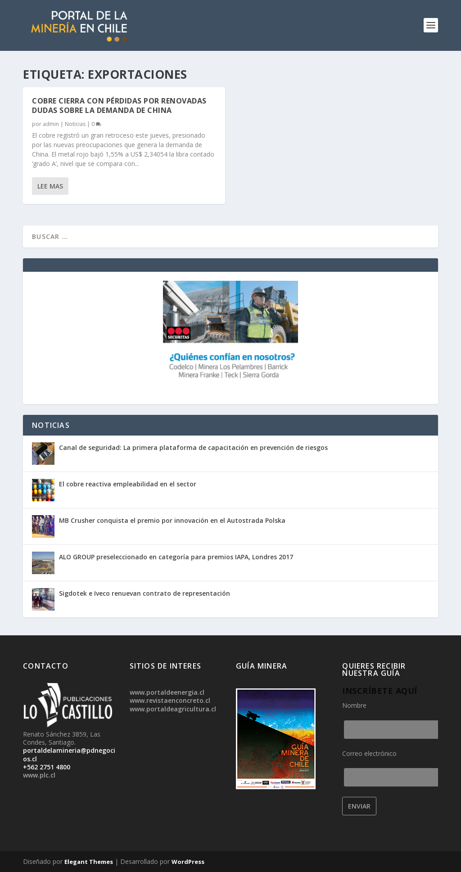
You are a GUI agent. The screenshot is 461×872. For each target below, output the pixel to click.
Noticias (75, 124)
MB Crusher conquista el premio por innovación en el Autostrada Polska (172, 520)
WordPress (188, 862)
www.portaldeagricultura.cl (173, 709)
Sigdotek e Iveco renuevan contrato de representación (144, 593)
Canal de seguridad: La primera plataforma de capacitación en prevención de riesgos (193, 447)
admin (51, 124)
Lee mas (50, 186)
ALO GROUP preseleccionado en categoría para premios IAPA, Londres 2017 (176, 557)
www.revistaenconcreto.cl (170, 700)
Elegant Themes (88, 862)
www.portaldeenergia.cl (167, 692)
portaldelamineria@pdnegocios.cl (69, 754)
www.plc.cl (39, 775)
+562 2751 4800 (46, 767)
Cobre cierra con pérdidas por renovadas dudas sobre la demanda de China (119, 105)
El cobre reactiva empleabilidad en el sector (127, 484)
